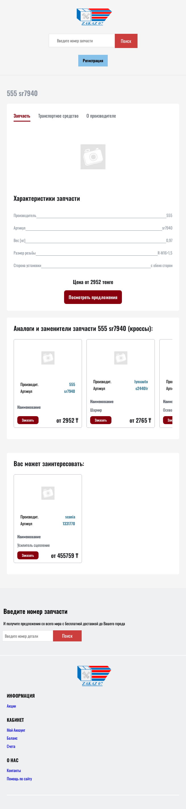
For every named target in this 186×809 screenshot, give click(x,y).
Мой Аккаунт (16, 730)
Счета (11, 746)
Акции (11, 706)
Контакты (14, 770)
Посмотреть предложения (93, 297)
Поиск (126, 40)
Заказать (28, 420)
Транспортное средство (58, 115)
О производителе (101, 115)
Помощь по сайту (19, 778)
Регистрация (93, 60)
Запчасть (22, 115)
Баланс (12, 738)
